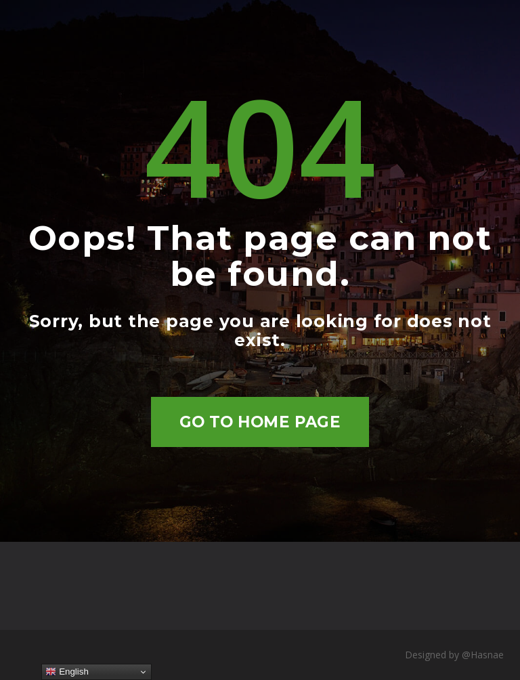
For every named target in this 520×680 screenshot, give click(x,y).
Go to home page (260, 421)
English (66, 671)
